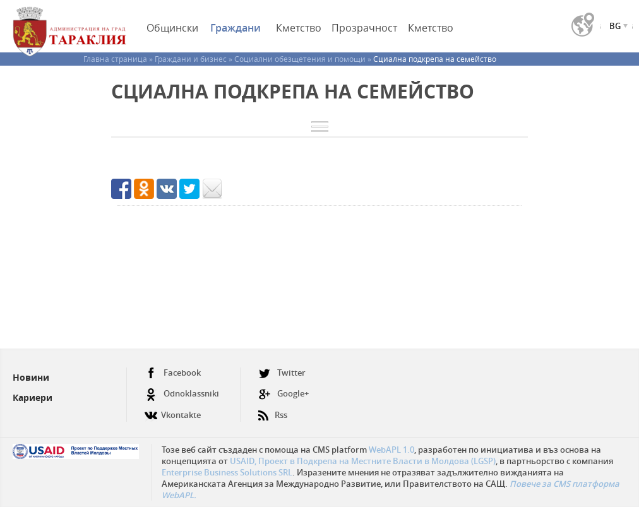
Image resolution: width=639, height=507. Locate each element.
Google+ (283, 393)
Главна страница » (119, 59)
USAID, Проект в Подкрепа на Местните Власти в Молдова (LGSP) (363, 461)
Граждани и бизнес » (194, 59)
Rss (272, 410)
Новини (31, 377)
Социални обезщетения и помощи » (303, 59)
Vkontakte (173, 410)
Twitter (282, 372)
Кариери (32, 397)
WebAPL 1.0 (391, 449)
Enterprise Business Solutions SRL (227, 472)
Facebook (173, 372)
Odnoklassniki (182, 393)
